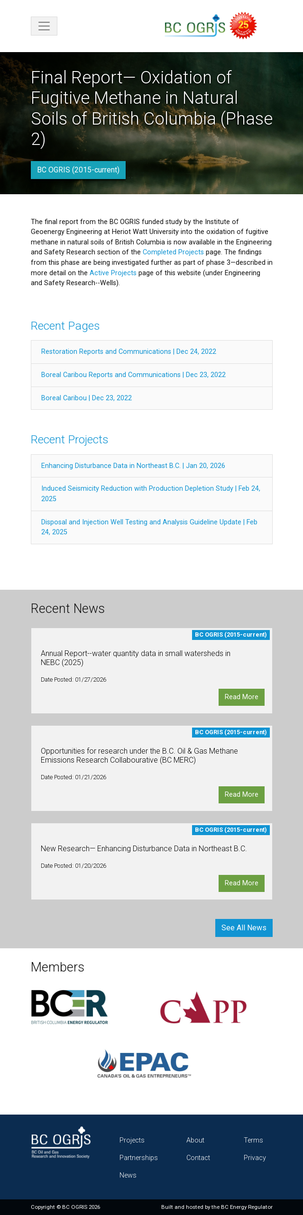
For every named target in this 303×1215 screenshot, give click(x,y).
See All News (243, 927)
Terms (253, 1140)
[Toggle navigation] (44, 26)
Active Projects (113, 273)
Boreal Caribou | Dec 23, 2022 (86, 398)
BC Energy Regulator (247, 1207)
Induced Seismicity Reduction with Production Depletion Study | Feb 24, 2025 (150, 494)
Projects (132, 1140)
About (195, 1140)
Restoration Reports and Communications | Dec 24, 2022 (128, 352)
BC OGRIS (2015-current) (78, 169)
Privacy (255, 1158)
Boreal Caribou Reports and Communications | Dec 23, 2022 (133, 375)
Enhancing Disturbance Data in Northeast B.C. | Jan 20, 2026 (133, 466)
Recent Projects (70, 439)
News (128, 1175)
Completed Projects (173, 252)
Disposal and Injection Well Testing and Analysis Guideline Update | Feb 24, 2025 (149, 527)
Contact (198, 1158)
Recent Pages (65, 326)
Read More (241, 697)
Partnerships (138, 1158)
